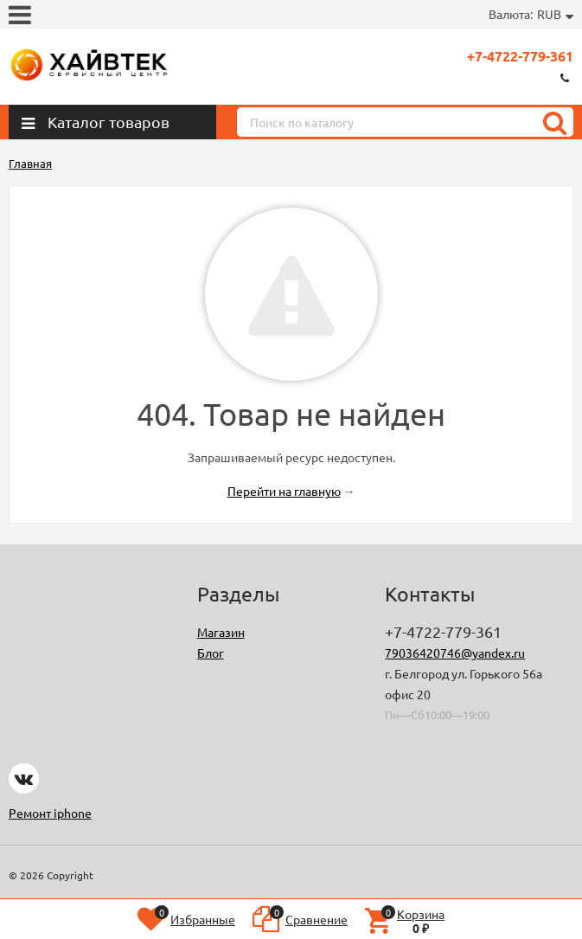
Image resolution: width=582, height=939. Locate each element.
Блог (210, 652)
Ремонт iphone (50, 812)
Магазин (221, 632)
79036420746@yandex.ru (455, 652)
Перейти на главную (284, 490)
